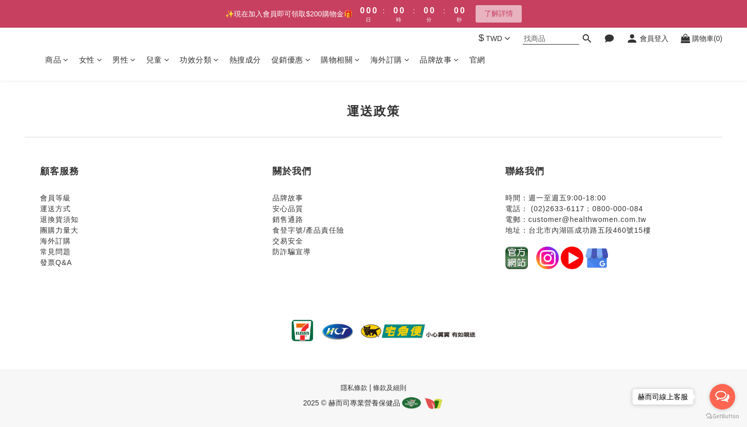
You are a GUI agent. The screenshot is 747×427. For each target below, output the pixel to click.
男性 (124, 59)
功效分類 (199, 59)
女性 (91, 59)
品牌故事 (439, 59)
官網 (477, 59)
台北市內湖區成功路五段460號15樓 (589, 230)
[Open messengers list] (722, 397)
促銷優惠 (291, 59)
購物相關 (340, 59)
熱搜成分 (245, 59)
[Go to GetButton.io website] (722, 416)
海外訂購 (390, 59)
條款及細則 (389, 388)
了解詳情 (498, 13)
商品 (57, 59)
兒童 (158, 59)
